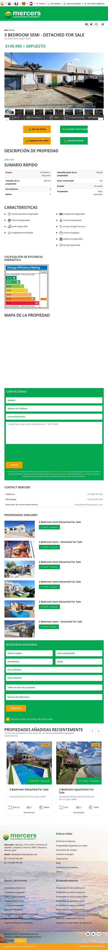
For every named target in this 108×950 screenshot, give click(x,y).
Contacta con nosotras (67, 864)
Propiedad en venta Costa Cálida (71, 893)
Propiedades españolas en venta (71, 842)
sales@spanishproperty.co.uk (88, 505)
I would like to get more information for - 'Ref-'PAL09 (54, 434)
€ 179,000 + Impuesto (49, 588)
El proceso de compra (66, 846)
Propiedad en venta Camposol (70, 889)
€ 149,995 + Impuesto (49, 548)
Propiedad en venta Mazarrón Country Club (77, 910)
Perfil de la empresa (65, 837)
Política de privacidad (23, 933)
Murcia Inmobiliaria (13, 915)
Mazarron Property (13, 906)
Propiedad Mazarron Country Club (20, 910)
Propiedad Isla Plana (14, 897)
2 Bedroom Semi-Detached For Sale (60, 523)
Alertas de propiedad (72, 4)
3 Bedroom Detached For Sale (29, 790)
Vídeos (59, 868)
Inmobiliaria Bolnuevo (15, 884)
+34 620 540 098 (95, 500)
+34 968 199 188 (95, 495)
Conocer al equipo (65, 851)
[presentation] (27, 452)
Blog (58, 859)
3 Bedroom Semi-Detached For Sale (60, 583)
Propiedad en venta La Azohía (70, 902)
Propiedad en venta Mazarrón (70, 906)
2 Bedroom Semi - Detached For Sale (60, 622)
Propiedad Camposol (14, 889)
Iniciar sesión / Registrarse (94, 4)
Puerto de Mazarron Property (18, 919)
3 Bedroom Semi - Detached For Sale (60, 543)
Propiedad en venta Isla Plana (70, 897)
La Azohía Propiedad (14, 902)
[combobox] (29, 654)
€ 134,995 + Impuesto (49, 568)
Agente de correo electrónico (91, 946)
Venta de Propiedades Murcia (70, 915)
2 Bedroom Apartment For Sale (76, 792)
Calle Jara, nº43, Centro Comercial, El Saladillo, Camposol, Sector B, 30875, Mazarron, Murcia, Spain (25, 844)
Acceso (20, 937)
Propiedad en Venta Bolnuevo (70, 884)
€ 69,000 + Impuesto (49, 628)
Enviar (14, 466)
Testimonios (62, 855)
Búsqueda (16, 709)
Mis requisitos (54, 4)
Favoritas (40, 4)
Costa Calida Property (14, 893)
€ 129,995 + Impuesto (49, 528)
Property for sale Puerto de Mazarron (74, 919)
